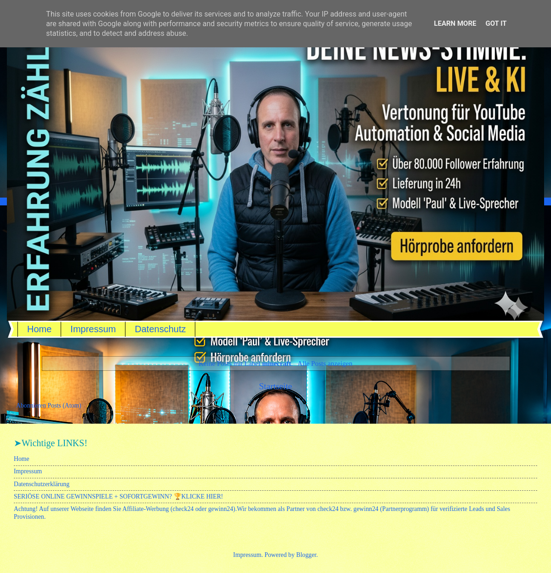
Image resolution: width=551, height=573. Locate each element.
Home (39, 329)
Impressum (93, 329)
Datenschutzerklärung (41, 484)
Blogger (306, 554)
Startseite (275, 386)
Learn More (455, 23)
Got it (495, 23)
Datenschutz (160, 329)
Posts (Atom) (64, 405)
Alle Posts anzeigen (324, 363)
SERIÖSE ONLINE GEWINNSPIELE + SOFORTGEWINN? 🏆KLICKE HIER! (118, 496)
